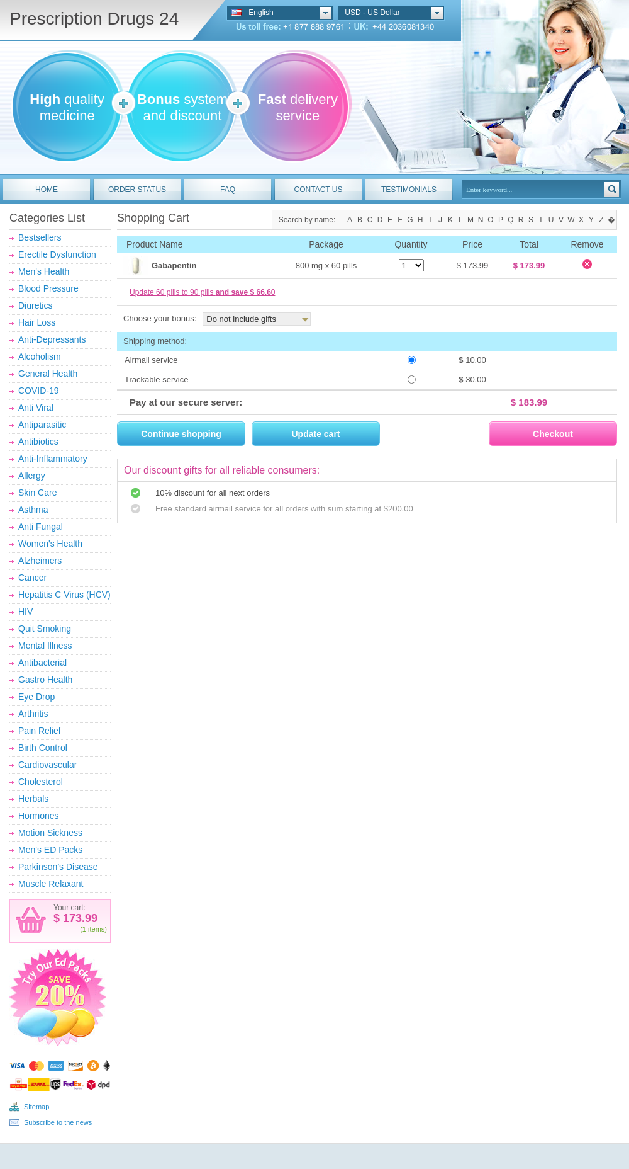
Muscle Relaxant (51, 884)
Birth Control (42, 748)
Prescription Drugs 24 (94, 18)
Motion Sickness (50, 833)
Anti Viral (35, 407)
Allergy (31, 475)
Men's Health (43, 271)
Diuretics (35, 305)
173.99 (78, 918)
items (96, 929)
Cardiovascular (47, 765)
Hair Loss (36, 322)
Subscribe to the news (58, 1122)
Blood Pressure (48, 288)
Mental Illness (45, 646)
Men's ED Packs (50, 850)
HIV (25, 612)
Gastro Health (45, 680)
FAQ (227, 189)
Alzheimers (40, 561)
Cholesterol (40, 782)
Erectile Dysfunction (57, 254)
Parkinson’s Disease (58, 867)
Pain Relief (39, 731)
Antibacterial (42, 663)
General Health (47, 373)
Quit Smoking (44, 629)
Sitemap (36, 1106)
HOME (46, 189)
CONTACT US (318, 189)
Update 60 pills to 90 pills (202, 292)
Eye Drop (36, 697)
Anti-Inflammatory (52, 458)
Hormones (38, 816)
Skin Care (37, 493)
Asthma (33, 510)
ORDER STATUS (137, 189)
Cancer (32, 578)
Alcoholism (39, 356)
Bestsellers (39, 237)
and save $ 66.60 (246, 292)
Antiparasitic (42, 424)
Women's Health (50, 544)
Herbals (33, 799)
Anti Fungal (40, 527)
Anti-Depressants (52, 339)
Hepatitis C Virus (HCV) (64, 595)
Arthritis (33, 714)
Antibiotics (38, 441)
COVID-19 (38, 390)
